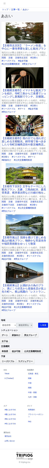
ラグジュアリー (25, 361)
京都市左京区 (21, 57)
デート (5, 335)
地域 (3, 320)
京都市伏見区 (8, 304)
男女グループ (30, 335)
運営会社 (8, 436)
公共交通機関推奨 (32, 351)
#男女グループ (29, 64)
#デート (22, 109)
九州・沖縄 (32, 397)
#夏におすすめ (10, 414)
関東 (29, 378)
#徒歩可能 (23, 61)
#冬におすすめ (10, 424)
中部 (29, 383)
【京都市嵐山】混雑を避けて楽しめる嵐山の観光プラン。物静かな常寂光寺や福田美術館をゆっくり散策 (24, 240)
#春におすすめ (10, 410)
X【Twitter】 (9, 378)
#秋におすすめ (10, 419)
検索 (43, 325)
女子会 (5, 341)
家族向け (16, 335)
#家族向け (6, 160)
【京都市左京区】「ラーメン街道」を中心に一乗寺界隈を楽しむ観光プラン (24, 47)
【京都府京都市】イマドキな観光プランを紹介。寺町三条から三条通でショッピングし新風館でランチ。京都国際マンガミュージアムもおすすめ (24, 95)
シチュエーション (9, 330)
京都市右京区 (36, 253)
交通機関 (5, 346)
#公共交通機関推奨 (11, 64)
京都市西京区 (8, 256)
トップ (5, 9)
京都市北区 (22, 205)
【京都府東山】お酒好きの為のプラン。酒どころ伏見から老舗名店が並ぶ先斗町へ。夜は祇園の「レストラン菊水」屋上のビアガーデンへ (24, 290)
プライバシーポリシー (35, 415)
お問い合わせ (10, 441)
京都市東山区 (36, 301)
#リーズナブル (9, 61)
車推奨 (5, 351)
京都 (10, 57)
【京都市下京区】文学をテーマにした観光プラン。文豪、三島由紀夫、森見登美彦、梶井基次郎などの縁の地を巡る (24, 191)
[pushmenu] (4, 3)
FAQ (29, 422)
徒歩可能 (16, 351)
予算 (3, 356)
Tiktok (7, 374)
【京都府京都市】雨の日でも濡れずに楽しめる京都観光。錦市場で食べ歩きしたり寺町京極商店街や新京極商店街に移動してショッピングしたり (24, 143)
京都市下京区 (36, 153)
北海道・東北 (33, 374)
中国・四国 (32, 392)
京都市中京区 (21, 105)
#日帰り (34, 57)
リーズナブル (8, 361)
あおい (26, 9)
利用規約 (31, 410)
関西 (4, 57)
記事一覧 (15, 9)
